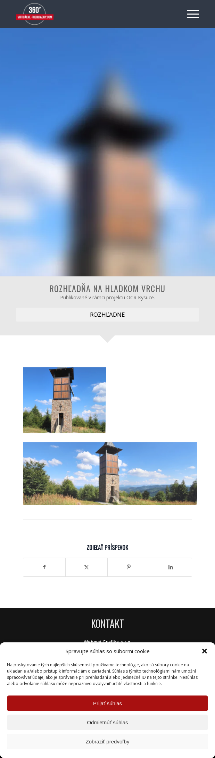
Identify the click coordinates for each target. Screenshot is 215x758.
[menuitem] (189, 14)
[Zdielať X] (86, 567)
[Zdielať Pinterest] (128, 567)
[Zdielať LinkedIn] (171, 567)
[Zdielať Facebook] (44, 567)
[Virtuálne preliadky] (89, 14)
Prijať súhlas (107, 703)
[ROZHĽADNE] (107, 315)
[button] (204, 651)
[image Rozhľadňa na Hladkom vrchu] (66, 400)
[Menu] (189, 14)
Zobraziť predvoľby (108, 741)
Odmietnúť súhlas (107, 722)
